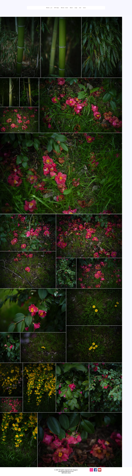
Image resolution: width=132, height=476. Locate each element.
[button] (49, 8)
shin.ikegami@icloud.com (66, 471)
